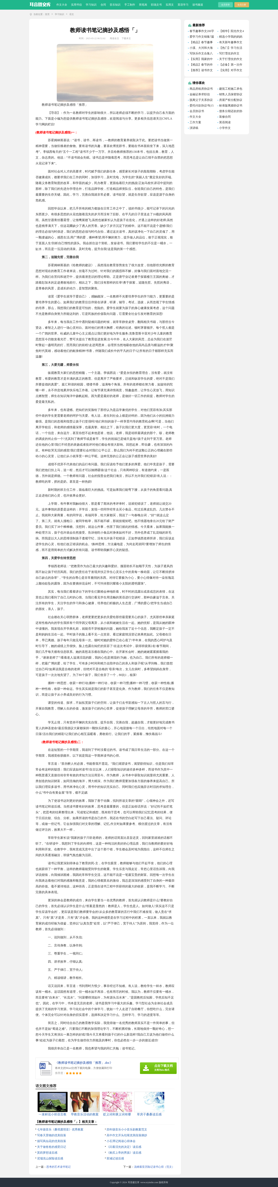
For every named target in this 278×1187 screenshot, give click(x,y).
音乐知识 (115, 4)
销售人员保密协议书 (230, 95)
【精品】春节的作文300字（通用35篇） (200, 65)
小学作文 (225, 127)
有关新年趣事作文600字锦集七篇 (230, 43)
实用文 (170, 4)
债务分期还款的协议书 (230, 112)
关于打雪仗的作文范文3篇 (230, 59)
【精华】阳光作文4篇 (231, 32)
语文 (71, 14)
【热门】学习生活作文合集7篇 (230, 48)
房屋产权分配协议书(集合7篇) (230, 100)
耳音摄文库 (133, 1182)
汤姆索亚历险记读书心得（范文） (154, 1166)
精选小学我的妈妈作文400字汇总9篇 (230, 37)
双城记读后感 (115, 1158)
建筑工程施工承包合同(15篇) (230, 89)
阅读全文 (114, 38)
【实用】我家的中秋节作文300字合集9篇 (201, 59)
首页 (47, 14)
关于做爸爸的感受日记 (51, 1146)
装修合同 (225, 116)
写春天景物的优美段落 (51, 1135)
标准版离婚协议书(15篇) (230, 106)
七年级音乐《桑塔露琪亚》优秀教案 (60, 1129)
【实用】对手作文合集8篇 (230, 71)
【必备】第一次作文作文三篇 (230, 65)
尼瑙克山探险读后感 (50, 1158)
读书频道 (197, 4)
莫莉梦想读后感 (47, 1152)
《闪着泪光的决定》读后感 (124, 1146)
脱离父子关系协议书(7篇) (200, 100)
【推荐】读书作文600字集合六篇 (200, 71)
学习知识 (91, 4)
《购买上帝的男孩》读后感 (124, 1152)
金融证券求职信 (200, 94)
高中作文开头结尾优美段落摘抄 (127, 1135)
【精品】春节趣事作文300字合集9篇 (200, 43)
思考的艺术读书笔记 (58, 1166)
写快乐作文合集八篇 (200, 54)
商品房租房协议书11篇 (200, 89)
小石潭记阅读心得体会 (121, 1141)
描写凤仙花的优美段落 (51, 1141)
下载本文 (126, 38)
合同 (103, 4)
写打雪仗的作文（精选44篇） (228, 54)
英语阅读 (225, 122)
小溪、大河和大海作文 (200, 48)
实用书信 (76, 4)
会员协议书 (197, 111)
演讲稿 (194, 127)
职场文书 (156, 4)
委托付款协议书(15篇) (201, 106)
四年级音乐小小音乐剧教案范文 (127, 1129)
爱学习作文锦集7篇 (202, 36)
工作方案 (195, 122)
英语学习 (183, 4)
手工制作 (129, 4)
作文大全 (61, 4)
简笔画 (143, 4)
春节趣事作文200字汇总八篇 (201, 32)
